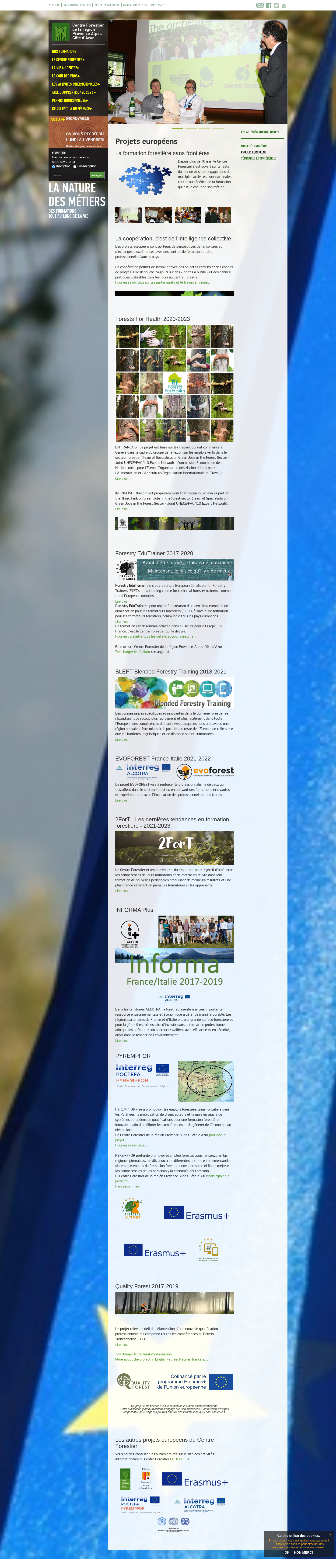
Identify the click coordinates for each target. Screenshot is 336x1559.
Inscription (61, 166)
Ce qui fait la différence (72, 108)
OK (286, 1552)
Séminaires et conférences (258, 158)
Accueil (54, 5)
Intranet (158, 5)
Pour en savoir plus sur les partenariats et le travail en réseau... (163, 282)
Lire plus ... (123, 478)
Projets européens (253, 152)
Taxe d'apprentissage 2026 (74, 92)
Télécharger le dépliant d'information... (145, 1354)
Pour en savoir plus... (131, 1145)
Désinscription (84, 166)
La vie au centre (66, 67)
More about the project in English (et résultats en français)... (161, 1359)
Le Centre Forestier (68, 59)
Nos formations (64, 51)
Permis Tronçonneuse (70, 100)
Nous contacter (135, 5)
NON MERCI (303, 1552)
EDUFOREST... (181, 1459)
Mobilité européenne (254, 146)
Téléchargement (106, 5)
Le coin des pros (66, 75)
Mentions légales (77, 5)
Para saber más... (128, 1186)
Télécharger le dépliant (132, 651)
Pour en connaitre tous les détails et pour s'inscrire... (155, 636)
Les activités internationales (76, 84)
